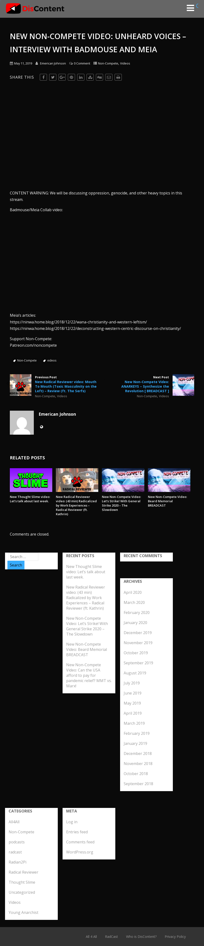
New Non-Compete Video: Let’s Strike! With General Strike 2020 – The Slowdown (121, 503)
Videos (125, 63)
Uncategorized (22, 892)
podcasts (17, 842)
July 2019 (132, 683)
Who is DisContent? (141, 936)
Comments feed (80, 842)
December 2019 (138, 632)
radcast (15, 852)
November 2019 (138, 642)
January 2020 (135, 622)
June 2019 (132, 693)
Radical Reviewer (23, 872)
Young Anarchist (23, 912)
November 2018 (138, 763)
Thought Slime (22, 882)
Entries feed (77, 832)
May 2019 (132, 703)
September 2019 (138, 663)
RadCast (111, 936)
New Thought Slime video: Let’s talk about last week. (30, 499)
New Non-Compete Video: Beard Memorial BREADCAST (167, 501)
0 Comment (82, 63)
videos (51, 360)
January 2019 (135, 743)
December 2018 (138, 753)
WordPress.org (79, 852)
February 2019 (137, 733)
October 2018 (136, 773)
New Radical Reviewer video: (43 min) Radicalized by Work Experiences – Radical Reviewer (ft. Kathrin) (76, 505)
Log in (71, 821)
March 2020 (134, 602)
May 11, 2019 (23, 63)
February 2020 (137, 612)
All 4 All (91, 936)
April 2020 (133, 592)
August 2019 (135, 673)
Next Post (148, 384)
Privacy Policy (175, 936)
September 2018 (138, 783)
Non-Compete (108, 63)
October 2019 (136, 652)
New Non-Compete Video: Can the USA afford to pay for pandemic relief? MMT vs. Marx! (89, 675)
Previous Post (56, 384)
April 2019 (133, 713)
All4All (14, 821)
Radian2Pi (17, 862)
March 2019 (134, 723)
